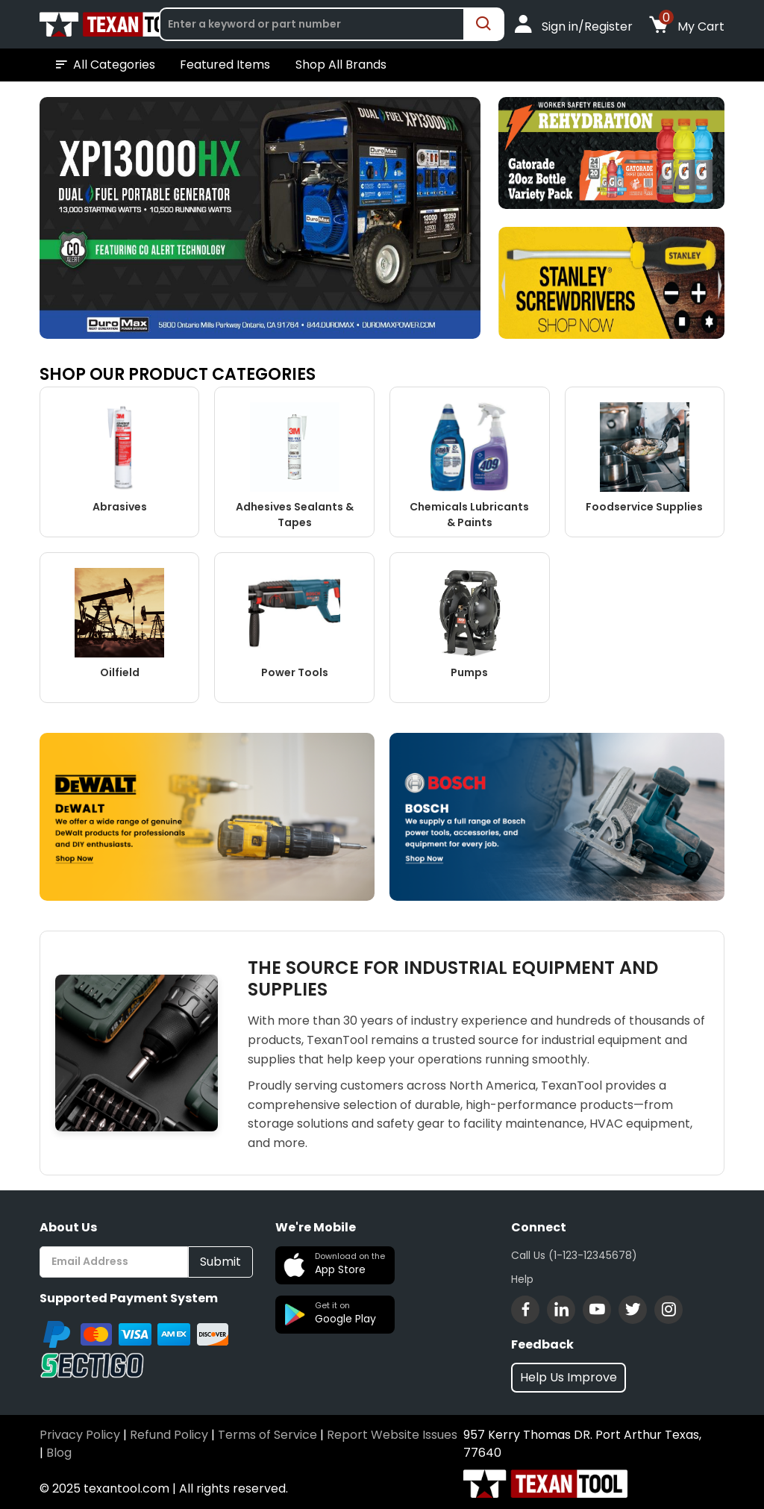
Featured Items (225, 64)
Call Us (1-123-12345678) (574, 1255)
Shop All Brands (340, 64)
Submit (220, 1261)
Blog (59, 1452)
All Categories (104, 65)
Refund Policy (169, 1434)
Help (522, 1279)
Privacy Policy (80, 1434)
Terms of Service (267, 1434)
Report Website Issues (392, 1434)
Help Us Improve (568, 1377)
